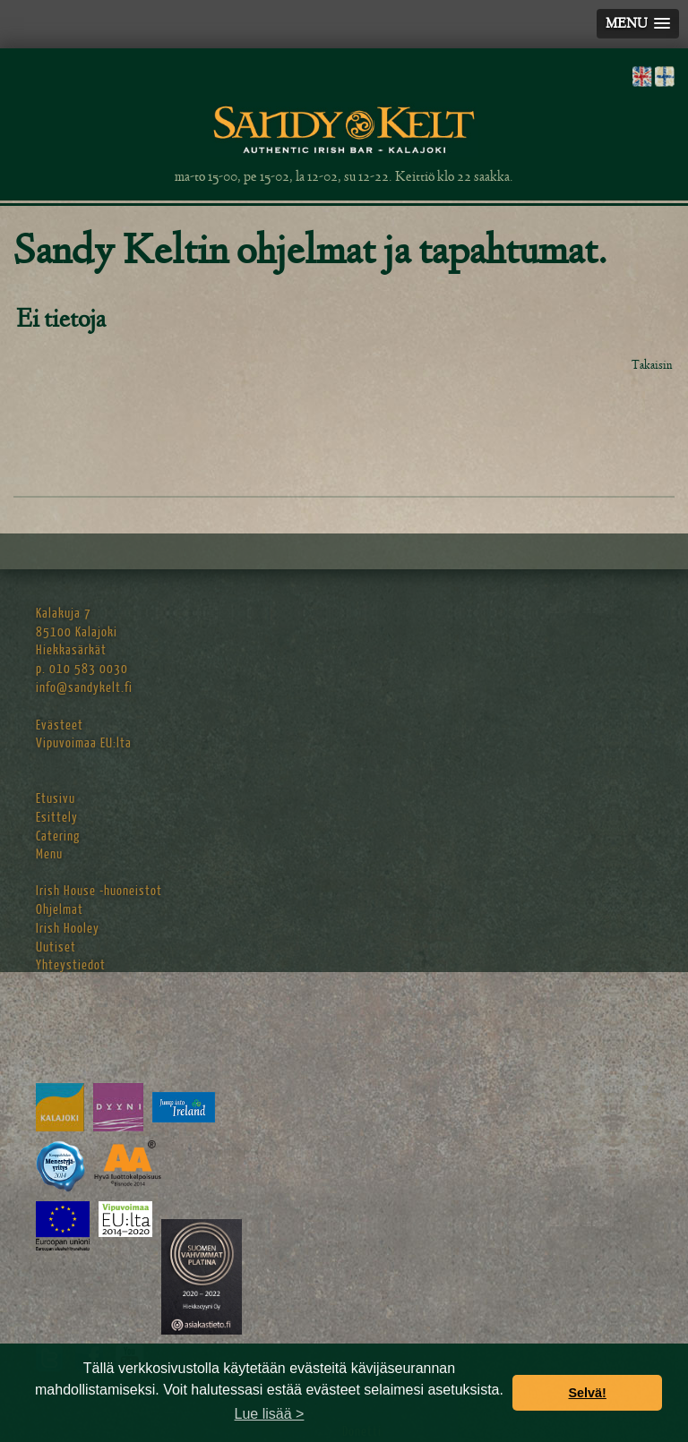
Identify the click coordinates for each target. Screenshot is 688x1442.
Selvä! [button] (587, 1393)
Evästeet (59, 725)
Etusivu (55, 798)
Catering (58, 836)
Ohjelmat (59, 909)
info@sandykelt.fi (84, 687)
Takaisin (652, 365)
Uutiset (56, 947)
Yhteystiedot (71, 965)
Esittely (57, 817)
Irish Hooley (67, 928)
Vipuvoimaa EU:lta (84, 743)
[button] (638, 23)
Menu (49, 854)
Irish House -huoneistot (99, 891)
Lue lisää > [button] (270, 1413)
